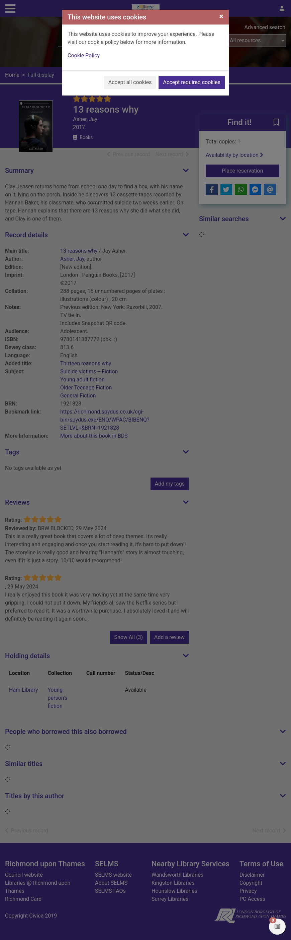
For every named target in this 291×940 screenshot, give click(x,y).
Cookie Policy (84, 55)
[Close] (221, 16)
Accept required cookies (191, 82)
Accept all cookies (130, 82)
